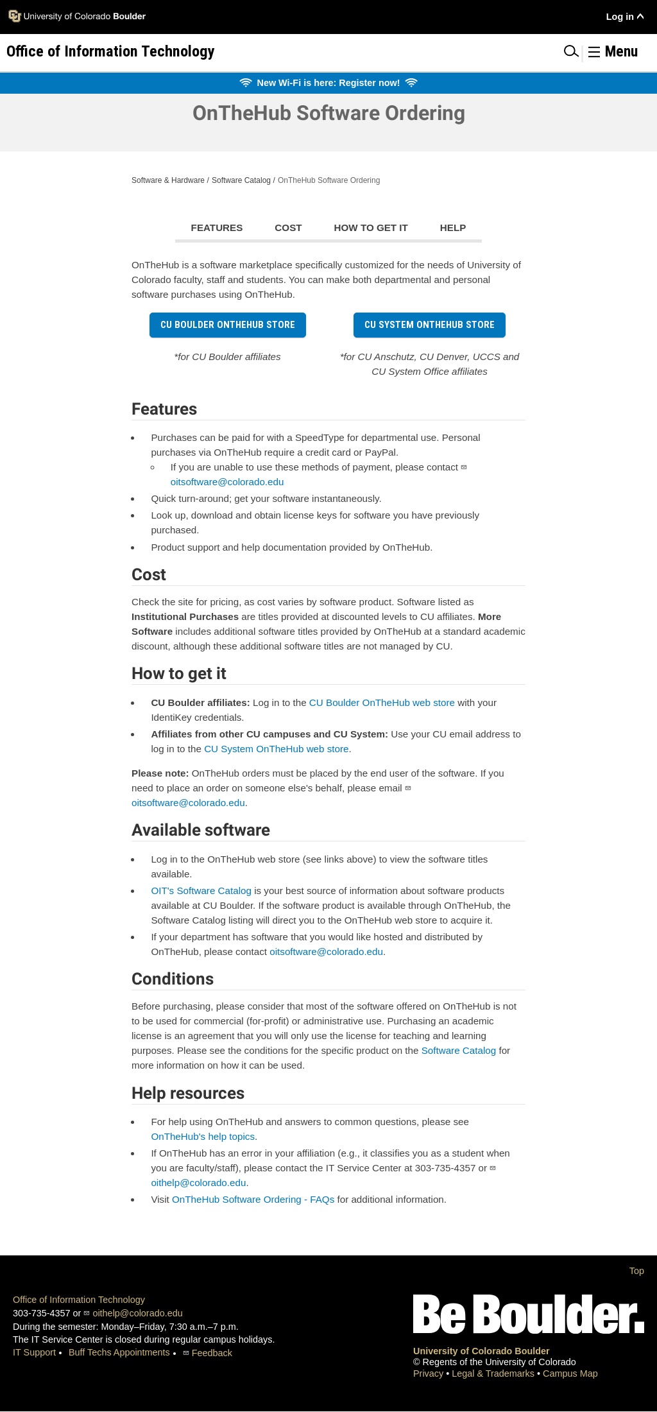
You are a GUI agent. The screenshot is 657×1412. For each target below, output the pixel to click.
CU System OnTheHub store (429, 325)
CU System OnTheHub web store (276, 748)
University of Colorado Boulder (481, 1351)
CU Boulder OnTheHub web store (382, 702)
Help (453, 227)
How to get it (371, 227)
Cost (288, 227)
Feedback (212, 1353)
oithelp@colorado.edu (198, 1182)
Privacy (429, 1373)
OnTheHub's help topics (203, 1136)
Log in (620, 17)
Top (636, 1271)
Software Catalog (241, 180)
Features (217, 227)
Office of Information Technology (79, 1300)
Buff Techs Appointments (119, 1352)
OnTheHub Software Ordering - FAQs (253, 1199)
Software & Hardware (168, 180)
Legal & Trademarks (494, 1373)
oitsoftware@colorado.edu (227, 481)
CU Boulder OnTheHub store (227, 325)
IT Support (34, 1352)
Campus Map (570, 1373)
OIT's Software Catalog (201, 890)
